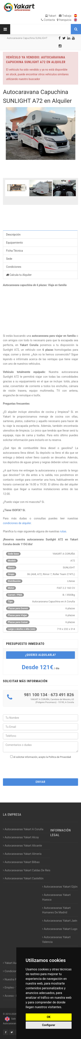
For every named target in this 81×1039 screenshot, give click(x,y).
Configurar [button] (48, 1025)
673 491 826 (62, 694)
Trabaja (65, 15)
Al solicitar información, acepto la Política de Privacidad (42, 757)
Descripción (13, 234)
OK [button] (49, 1017)
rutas (63, 531)
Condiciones (13, 266)
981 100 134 (35, 694)
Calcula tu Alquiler (19, 274)
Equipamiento (14, 242)
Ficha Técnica (14, 250)
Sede (9, 258)
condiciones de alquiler (17, 523)
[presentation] (40, 767)
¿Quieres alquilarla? (40, 654)
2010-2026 (10, 1014)
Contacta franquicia (56, 19)
